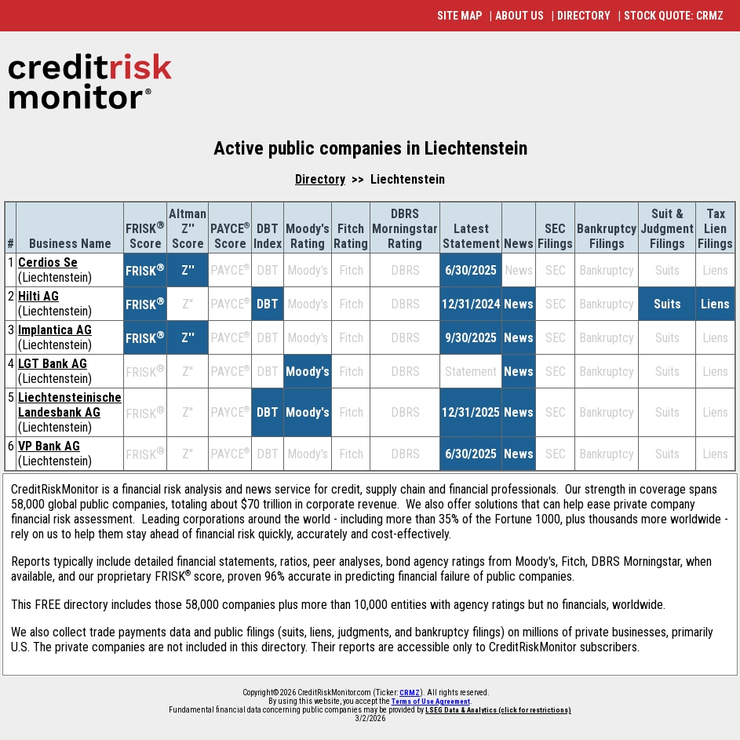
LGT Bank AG (52, 363)
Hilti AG (38, 296)
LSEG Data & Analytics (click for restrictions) (498, 710)
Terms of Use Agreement (431, 701)
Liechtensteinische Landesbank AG (70, 405)
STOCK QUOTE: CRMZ (674, 15)
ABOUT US (519, 15)
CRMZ (409, 693)
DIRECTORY (584, 15)
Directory (320, 179)
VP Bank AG (49, 446)
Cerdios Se (48, 262)
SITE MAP (459, 15)
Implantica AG (55, 330)
